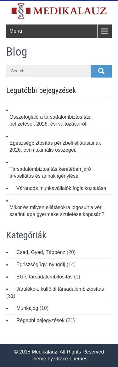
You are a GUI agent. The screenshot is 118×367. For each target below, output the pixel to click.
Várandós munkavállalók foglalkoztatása (61, 188)
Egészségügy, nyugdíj (40, 264)
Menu (15, 31)
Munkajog (27, 308)
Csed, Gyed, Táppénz (40, 252)
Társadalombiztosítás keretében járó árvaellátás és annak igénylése (50, 172)
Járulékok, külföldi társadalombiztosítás (60, 289)
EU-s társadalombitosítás (44, 276)
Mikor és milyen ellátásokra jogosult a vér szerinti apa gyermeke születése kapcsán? (56, 211)
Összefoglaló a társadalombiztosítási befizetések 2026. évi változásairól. (50, 120)
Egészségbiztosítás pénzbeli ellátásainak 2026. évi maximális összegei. (55, 146)
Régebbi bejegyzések (40, 320)
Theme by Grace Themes (59, 358)
